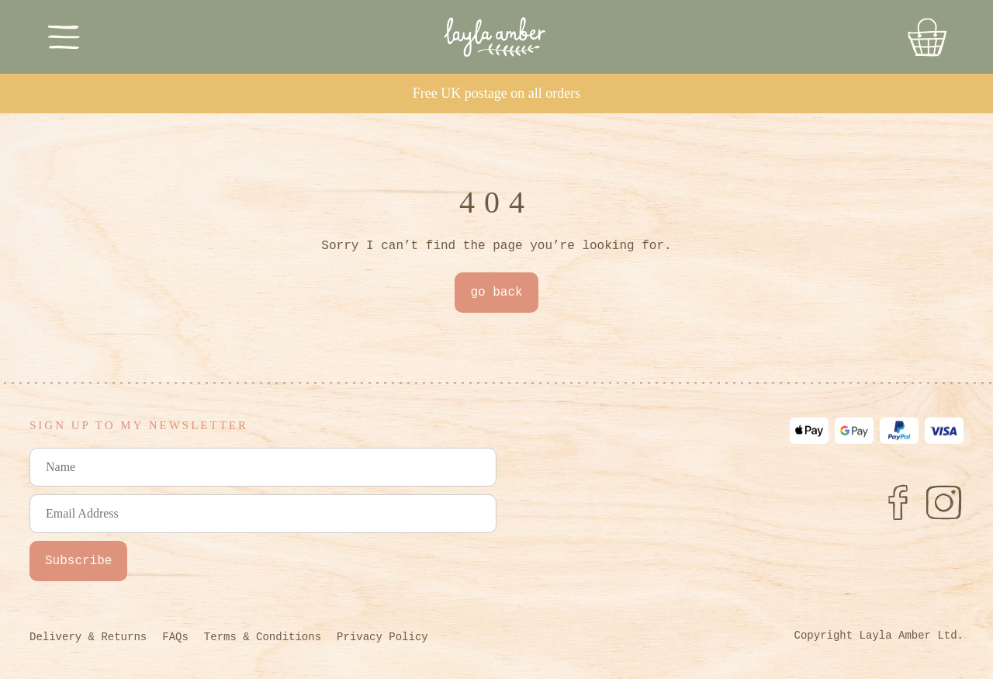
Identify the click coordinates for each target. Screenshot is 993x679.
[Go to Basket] (927, 37)
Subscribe (78, 561)
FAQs (175, 637)
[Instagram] (944, 502)
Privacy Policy (382, 637)
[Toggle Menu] (64, 36)
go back (496, 293)
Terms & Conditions (262, 637)
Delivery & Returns (88, 637)
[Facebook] (897, 502)
